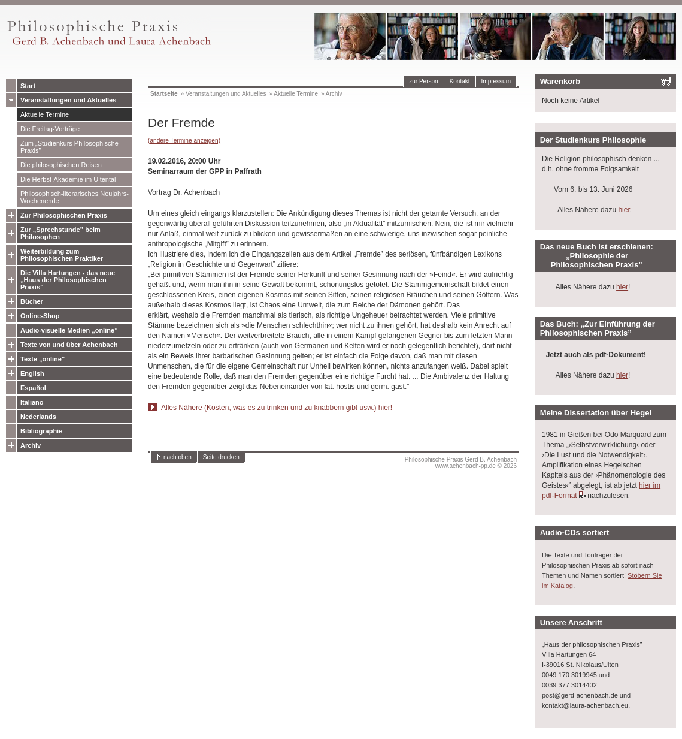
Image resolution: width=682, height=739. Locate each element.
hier (623, 210)
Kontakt (460, 81)
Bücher (31, 301)
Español (33, 387)
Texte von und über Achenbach (69, 344)
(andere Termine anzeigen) (184, 140)
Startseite (164, 94)
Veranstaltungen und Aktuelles (68, 100)
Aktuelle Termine (44, 114)
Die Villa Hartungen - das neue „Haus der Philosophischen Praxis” (67, 280)
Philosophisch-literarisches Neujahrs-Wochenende (74, 197)
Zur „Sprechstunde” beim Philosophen (60, 233)
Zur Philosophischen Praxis (63, 215)
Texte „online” (42, 359)
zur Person (423, 81)
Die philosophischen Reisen (61, 164)
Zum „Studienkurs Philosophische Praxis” (69, 147)
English (32, 373)
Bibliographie (41, 431)
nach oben (177, 457)
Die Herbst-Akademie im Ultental (68, 179)
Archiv (30, 445)
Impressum (496, 81)
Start (27, 85)
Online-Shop (39, 315)
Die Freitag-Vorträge (50, 128)
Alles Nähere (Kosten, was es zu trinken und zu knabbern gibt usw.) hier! (276, 407)
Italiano (32, 402)
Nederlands (38, 416)
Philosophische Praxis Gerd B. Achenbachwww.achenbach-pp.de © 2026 (461, 462)
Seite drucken (221, 457)
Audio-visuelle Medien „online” (69, 330)
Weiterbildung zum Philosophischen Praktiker (61, 255)
